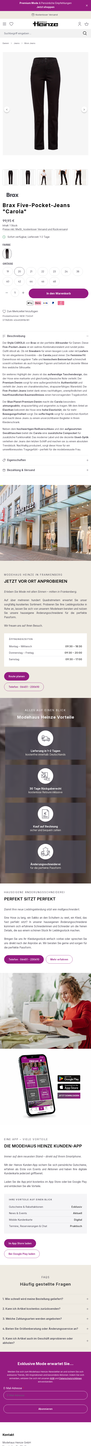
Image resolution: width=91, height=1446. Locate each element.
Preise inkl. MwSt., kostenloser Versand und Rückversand (35, 229)
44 (31, 281)
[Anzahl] (15, 293)
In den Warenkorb (59, 293)
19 (8, 271)
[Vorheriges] (7, 109)
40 (7, 281)
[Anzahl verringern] (7, 293)
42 (19, 281)
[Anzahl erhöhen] (23, 293)
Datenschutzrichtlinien (70, 1378)
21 (31, 271)
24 (66, 271)
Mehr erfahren (59, 959)
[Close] (87, 5)
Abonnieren (45, 1408)
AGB (52, 1378)
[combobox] (39, 33)
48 (54, 281)
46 (42, 281)
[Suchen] (85, 33)
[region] (45, 118)
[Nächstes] (84, 109)
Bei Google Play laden (22, 1253)
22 (42, 271)
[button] (45, 336)
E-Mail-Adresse (13, 1388)
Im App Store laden (20, 1243)
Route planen (17, 676)
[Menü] (4, 24)
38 (77, 271)
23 (54, 271)
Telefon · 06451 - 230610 (24, 686)
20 (19, 271)
